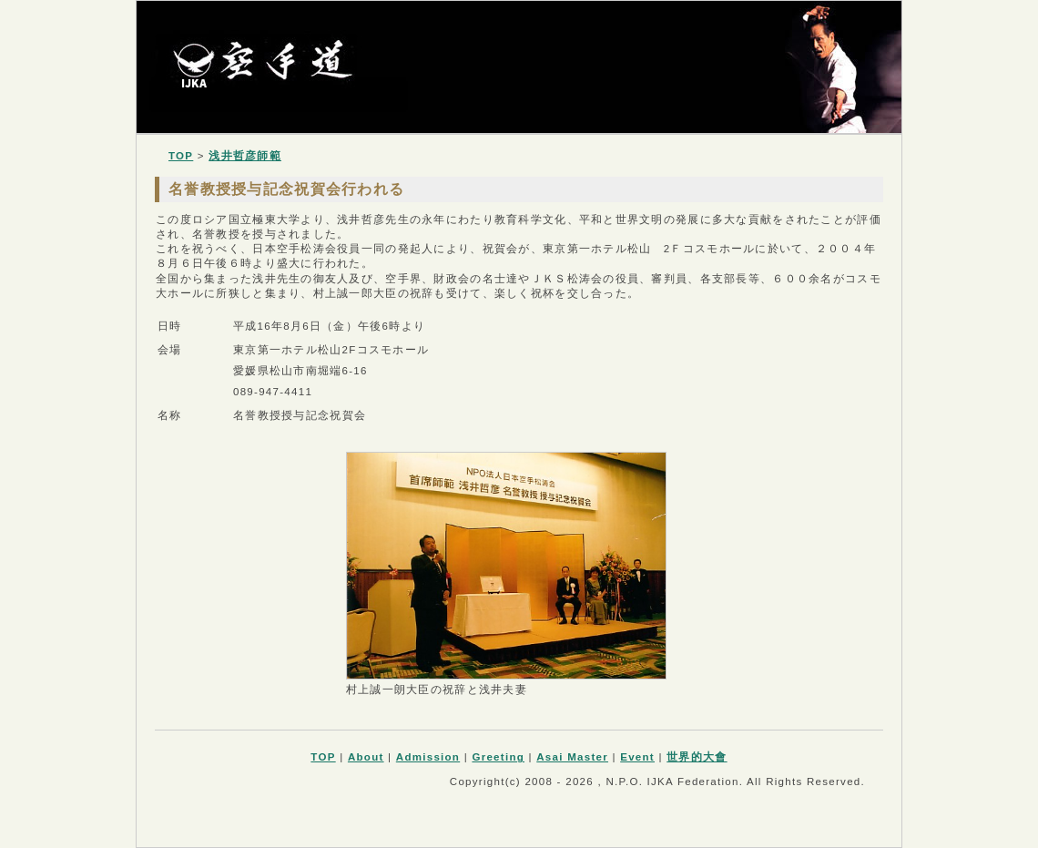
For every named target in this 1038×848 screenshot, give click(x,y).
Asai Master (572, 756)
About (366, 756)
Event (637, 756)
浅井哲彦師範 (245, 155)
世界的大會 (697, 756)
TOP (180, 155)
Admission (428, 756)
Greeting (498, 756)
